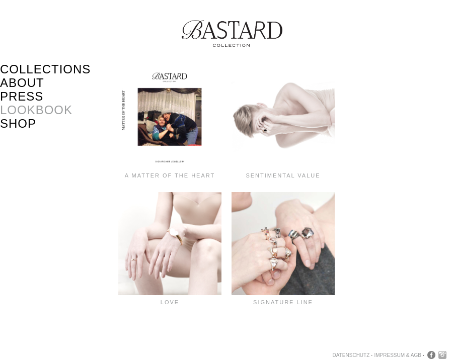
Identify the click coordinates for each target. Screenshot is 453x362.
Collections (45, 69)
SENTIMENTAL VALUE (283, 175)
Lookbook (36, 110)
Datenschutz (351, 355)
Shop (18, 123)
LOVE (170, 302)
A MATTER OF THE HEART (170, 175)
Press (21, 96)
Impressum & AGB (397, 355)
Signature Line (283, 302)
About (22, 82)
